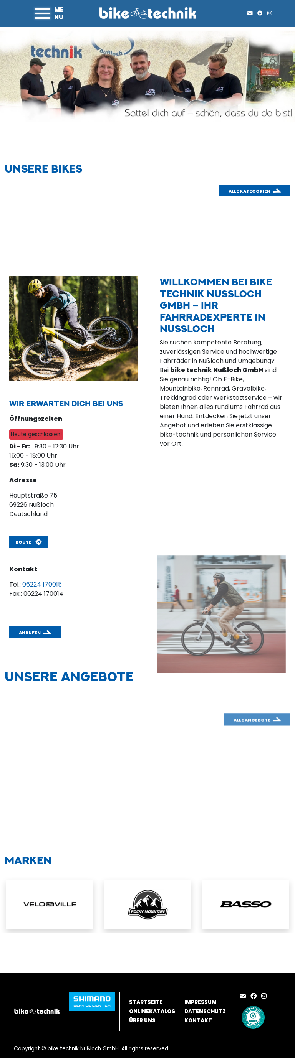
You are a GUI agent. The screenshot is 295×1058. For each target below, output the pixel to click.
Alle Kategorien (249, 191)
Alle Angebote (252, 735)
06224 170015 (42, 584)
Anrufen (30, 633)
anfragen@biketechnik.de (48, 602)
